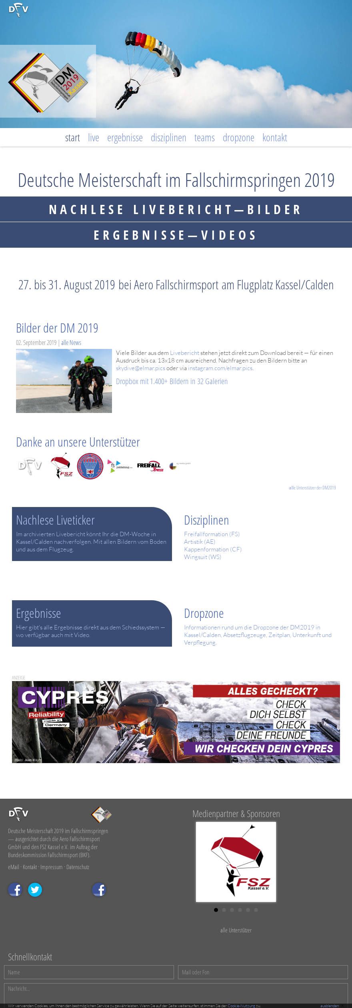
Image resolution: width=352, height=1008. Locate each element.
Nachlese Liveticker (55, 519)
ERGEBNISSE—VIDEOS (176, 234)
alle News (71, 342)
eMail (13, 867)
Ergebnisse (125, 137)
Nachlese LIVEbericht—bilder (176, 209)
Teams (204, 137)
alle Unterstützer (236, 930)
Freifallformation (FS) (212, 534)
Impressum (51, 867)
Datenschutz (77, 867)
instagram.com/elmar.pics (220, 368)
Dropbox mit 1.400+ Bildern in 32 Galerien (172, 381)
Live (93, 137)
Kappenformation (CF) (213, 549)
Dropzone (238, 137)
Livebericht (184, 353)
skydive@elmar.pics (140, 368)
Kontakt (274, 137)
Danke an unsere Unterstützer (78, 441)
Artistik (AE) (200, 541)
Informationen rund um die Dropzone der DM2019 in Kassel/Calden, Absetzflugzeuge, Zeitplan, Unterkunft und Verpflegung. (258, 634)
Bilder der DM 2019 (57, 327)
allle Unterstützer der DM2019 (312, 487)
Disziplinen (168, 137)
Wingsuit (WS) (203, 557)
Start (72, 137)
